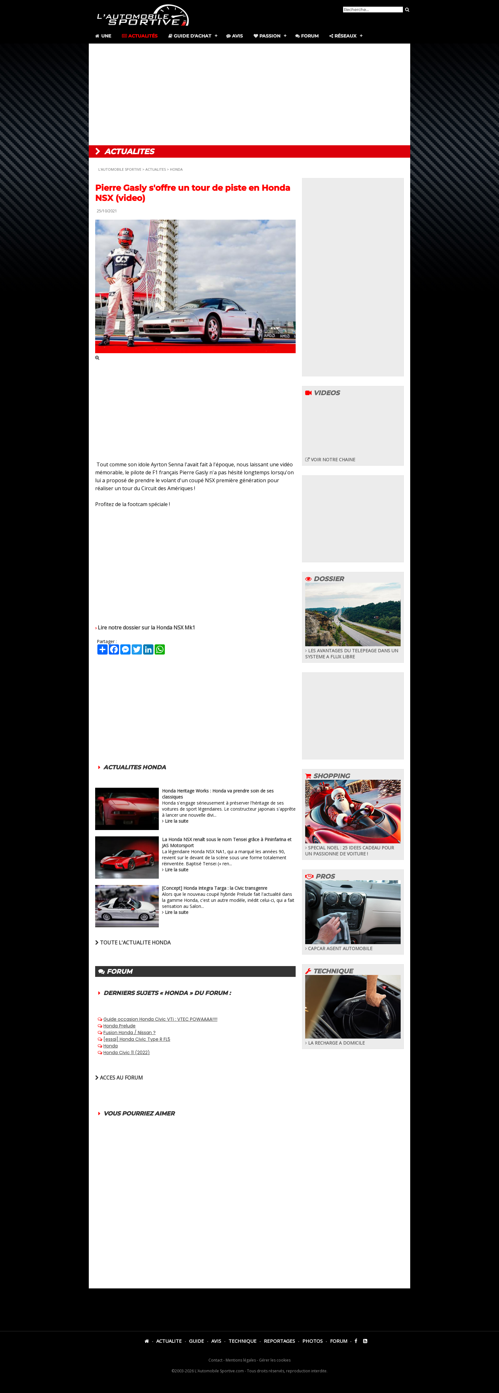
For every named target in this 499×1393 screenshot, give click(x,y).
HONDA (176, 169)
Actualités (140, 36)
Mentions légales (241, 1360)
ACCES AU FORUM (119, 1077)
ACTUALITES (155, 169)
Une (102, 36)
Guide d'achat (189, 36)
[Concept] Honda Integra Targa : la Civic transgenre (214, 888)
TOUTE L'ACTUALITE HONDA (133, 942)
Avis (234, 36)
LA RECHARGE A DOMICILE (353, 1040)
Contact (215, 1360)
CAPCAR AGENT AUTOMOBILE (353, 945)
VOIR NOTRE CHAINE (330, 459)
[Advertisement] (249, 94)
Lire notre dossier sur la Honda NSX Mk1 (146, 627)
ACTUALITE (169, 1341)
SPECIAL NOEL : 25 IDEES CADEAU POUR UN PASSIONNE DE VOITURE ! (353, 848)
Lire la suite (176, 821)
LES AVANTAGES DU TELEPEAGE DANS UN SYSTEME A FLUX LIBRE (353, 651)
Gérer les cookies (275, 1360)
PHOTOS (312, 1341)
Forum (307, 36)
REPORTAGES (279, 1341)
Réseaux (342, 36)
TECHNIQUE (242, 1341)
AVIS (216, 1341)
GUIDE (196, 1341)
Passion (267, 36)
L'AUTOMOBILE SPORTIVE (119, 169)
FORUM (338, 1341)
